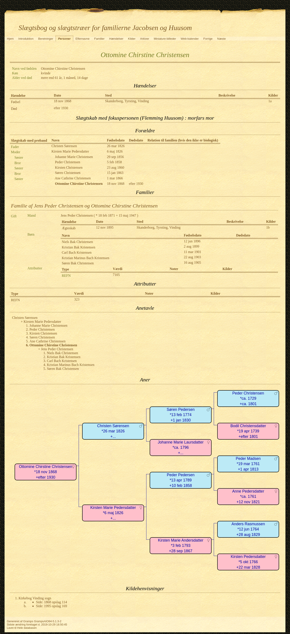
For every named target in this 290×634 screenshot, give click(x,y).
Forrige (207, 38)
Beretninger (45, 38)
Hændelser (116, 38)
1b (268, 227)
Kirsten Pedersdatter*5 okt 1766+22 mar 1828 (248, 561)
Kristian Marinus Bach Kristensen (85, 258)
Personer (64, 38)
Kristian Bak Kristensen (78, 247)
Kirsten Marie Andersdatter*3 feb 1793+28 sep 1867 (180, 545)
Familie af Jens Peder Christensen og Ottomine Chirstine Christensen (84, 206)
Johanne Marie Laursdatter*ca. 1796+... (181, 447)
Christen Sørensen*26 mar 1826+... (113, 431)
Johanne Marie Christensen (74, 157)
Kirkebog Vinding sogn (35, 598)
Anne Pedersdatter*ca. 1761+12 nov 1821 (248, 496)
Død (14, 108)
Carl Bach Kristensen (77, 252)
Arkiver (144, 38)
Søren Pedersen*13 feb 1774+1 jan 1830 (181, 414)
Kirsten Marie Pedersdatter (70, 151)
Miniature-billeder (165, 38)
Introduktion (26, 38)
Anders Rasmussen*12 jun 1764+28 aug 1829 (248, 529)
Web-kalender (190, 38)
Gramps (28, 621)
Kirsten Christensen (69, 167)
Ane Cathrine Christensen (73, 178)
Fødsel (15, 102)
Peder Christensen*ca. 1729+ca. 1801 (248, 398)
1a (269, 101)
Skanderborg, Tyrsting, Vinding (127, 101)
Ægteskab (68, 228)
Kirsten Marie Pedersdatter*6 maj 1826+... (113, 512)
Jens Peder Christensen (77, 215)
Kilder (132, 38)
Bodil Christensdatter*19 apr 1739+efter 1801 (248, 431)
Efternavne (83, 38)
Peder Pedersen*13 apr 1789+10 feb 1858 (181, 480)
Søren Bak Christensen (78, 263)
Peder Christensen (67, 162)
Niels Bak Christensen (77, 242)
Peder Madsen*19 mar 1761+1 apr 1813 (248, 463)
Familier (99, 38)
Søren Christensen (67, 173)
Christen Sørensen (64, 146)
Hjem (10, 38)
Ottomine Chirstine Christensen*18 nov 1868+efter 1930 (45, 471)
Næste (221, 38)
